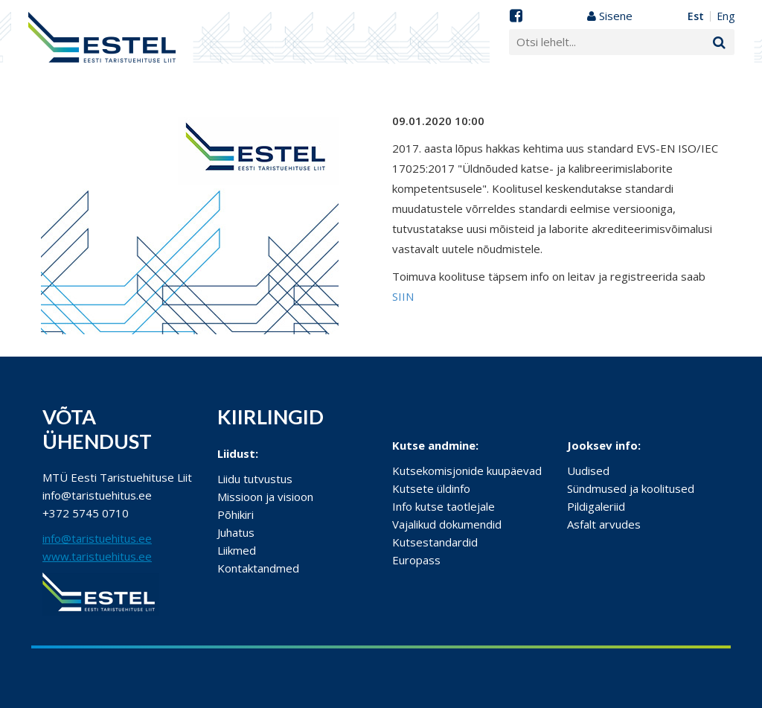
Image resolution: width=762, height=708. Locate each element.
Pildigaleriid (596, 506)
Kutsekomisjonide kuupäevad (467, 470)
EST (696, 16)
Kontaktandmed (258, 568)
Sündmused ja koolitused (630, 488)
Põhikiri (235, 514)
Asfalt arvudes (604, 524)
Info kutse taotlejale (443, 506)
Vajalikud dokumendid (447, 524)
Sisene (610, 15)
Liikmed (236, 550)
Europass (416, 559)
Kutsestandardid (435, 542)
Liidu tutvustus (254, 478)
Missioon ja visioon (265, 496)
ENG (725, 16)
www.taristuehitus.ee (97, 556)
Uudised (588, 470)
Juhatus (235, 532)
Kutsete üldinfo (431, 488)
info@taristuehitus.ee (97, 538)
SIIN (403, 296)
